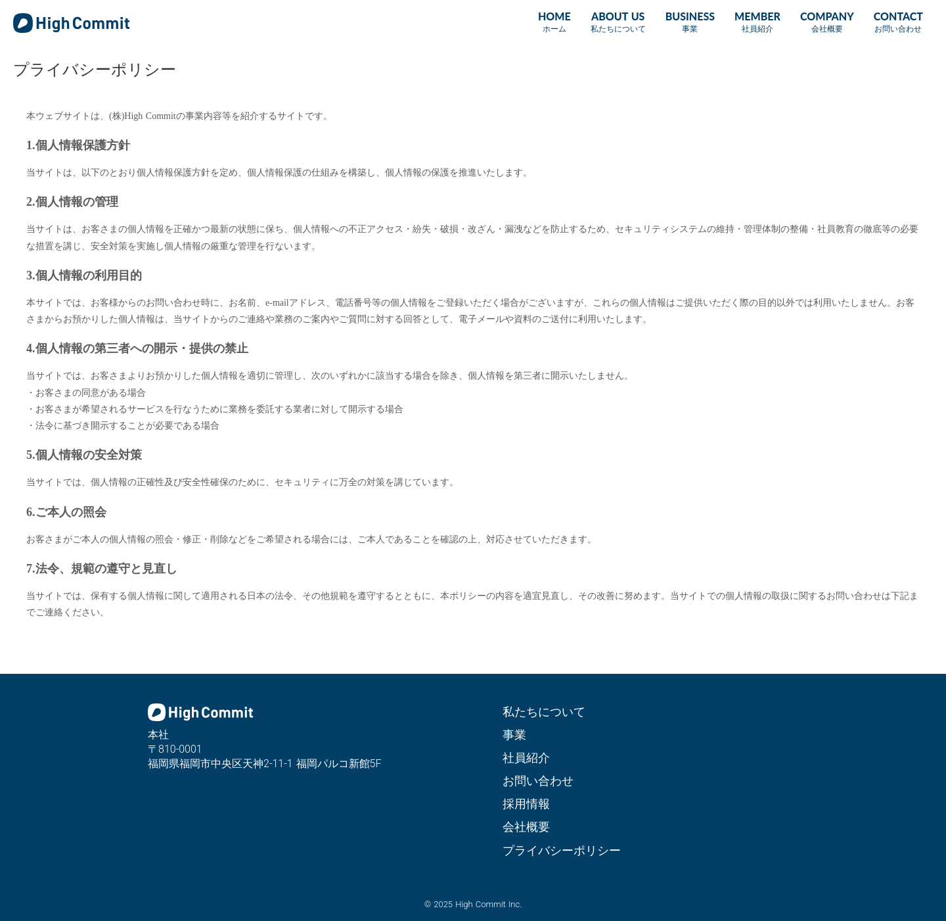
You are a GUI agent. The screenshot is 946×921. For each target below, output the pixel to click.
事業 (514, 735)
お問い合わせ (538, 781)
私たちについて (544, 712)
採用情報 (526, 804)
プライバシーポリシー (562, 850)
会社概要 (526, 827)
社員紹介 (526, 758)
